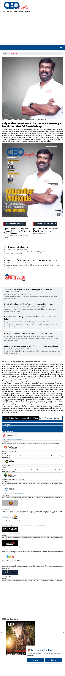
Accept (35, 660)
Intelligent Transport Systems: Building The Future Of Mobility (28, 334)
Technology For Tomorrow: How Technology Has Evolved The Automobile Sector (28, 290)
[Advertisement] (32, 28)
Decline (53, 660)
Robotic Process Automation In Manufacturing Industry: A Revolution (31, 346)
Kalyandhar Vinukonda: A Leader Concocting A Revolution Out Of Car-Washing (32, 125)
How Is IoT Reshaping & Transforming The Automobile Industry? (29, 304)
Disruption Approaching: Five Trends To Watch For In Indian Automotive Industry (32, 318)
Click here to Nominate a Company (48, 418)
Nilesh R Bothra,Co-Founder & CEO (11, 533)
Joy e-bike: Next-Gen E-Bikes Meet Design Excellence (45, 229)
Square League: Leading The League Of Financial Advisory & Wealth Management (17, 230)
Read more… (31, 655)
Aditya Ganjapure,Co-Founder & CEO (12, 439)
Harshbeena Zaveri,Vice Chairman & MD (12, 493)
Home (5, 53)
